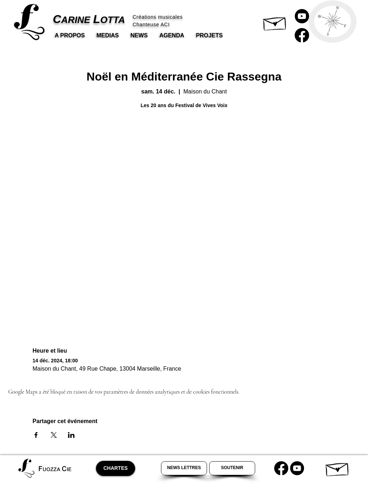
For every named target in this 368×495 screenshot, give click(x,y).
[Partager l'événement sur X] (53, 435)
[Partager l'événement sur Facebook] (36, 435)
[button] (275, 22)
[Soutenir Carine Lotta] (232, 468)
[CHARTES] (115, 468)
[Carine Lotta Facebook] (302, 35)
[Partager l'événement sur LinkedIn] (71, 435)
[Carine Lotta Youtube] (302, 16)
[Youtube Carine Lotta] (297, 468)
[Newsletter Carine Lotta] (184, 468)
